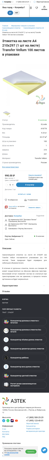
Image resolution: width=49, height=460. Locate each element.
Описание (23, 248)
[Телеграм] (3, 420)
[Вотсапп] (7, 420)
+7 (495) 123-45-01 (34, 420)
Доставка (5, 434)
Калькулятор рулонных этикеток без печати (22, 330)
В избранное (11, 200)
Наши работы (13, 206)
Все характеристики (10, 167)
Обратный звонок (41, 2)
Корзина (44, 8)
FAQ (3, 437)
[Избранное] (37, 7)
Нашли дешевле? (35, 175)
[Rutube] (12, 420)
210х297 (11, 312)
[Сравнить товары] (31, 7)
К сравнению (31, 200)
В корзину (29, 185)
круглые (5, 303)
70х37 (4, 312)
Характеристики (23, 285)
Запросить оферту (34, 207)
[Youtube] (16, 420)
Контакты (5, 432)
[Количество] (10, 185)
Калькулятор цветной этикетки (20, 375)
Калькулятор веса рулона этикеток (22, 366)
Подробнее (40, 216)
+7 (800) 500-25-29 (34, 417)
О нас (4, 429)
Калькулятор (31, 426)
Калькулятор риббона (16, 357)
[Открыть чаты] (44, 450)
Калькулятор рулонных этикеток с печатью (21, 321)
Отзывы (23, 291)
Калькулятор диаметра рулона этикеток (24, 348)
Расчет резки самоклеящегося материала (20, 384)
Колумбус (18, 216)
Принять (30, 452)
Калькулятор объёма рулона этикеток (23, 339)
